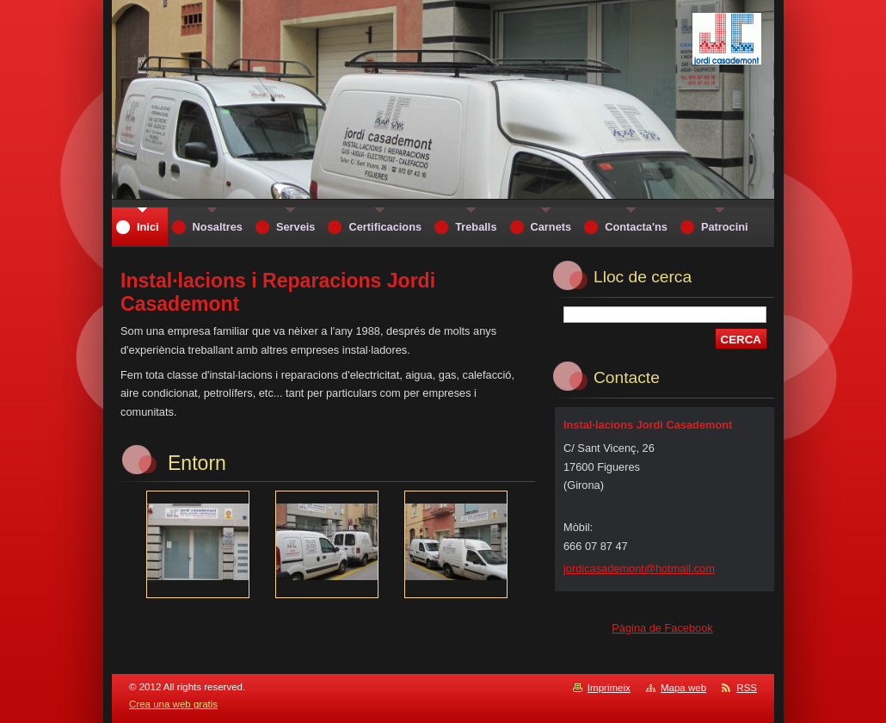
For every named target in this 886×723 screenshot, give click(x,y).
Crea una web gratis (173, 704)
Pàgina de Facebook (662, 627)
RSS (746, 688)
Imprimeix (609, 688)
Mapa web (683, 688)
